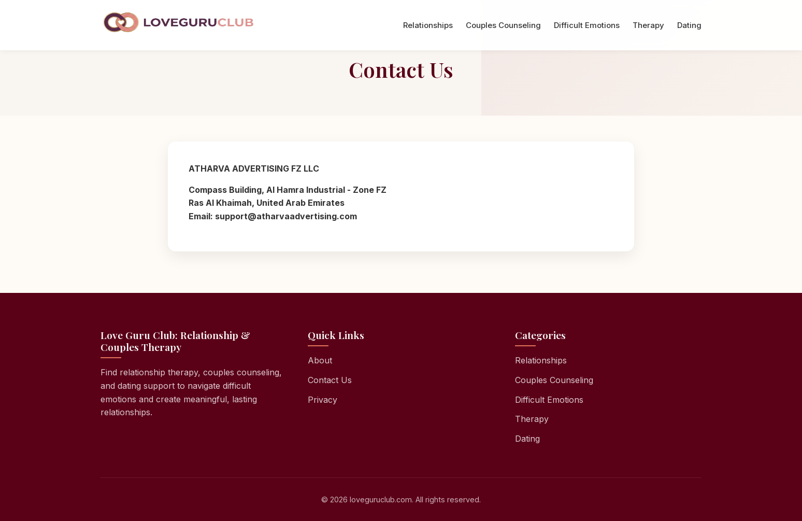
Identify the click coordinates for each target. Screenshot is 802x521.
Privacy (322, 400)
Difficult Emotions (587, 25)
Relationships (428, 25)
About (320, 360)
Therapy (648, 25)
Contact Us (330, 380)
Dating (689, 25)
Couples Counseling (503, 25)
